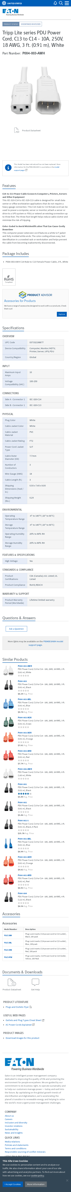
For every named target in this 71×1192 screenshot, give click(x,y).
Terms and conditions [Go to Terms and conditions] (15, 1148)
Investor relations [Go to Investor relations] (14, 1126)
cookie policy (37, 1175)
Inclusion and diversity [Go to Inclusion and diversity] (16, 1122)
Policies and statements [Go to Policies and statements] (16, 1145)
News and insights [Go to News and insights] (14, 1132)
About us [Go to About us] (9, 1115)
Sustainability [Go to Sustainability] (11, 1129)
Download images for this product (22, 1038)
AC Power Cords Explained (19, 1024)
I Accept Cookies (13, 1184)
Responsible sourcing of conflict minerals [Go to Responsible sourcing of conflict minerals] (25, 1151)
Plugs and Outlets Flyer (17, 1007)
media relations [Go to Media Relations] (12, 1141)
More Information (36, 1184)
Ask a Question (16, 628)
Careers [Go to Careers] (8, 1119)
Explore (62, 314)
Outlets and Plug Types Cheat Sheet (23, 1020)
